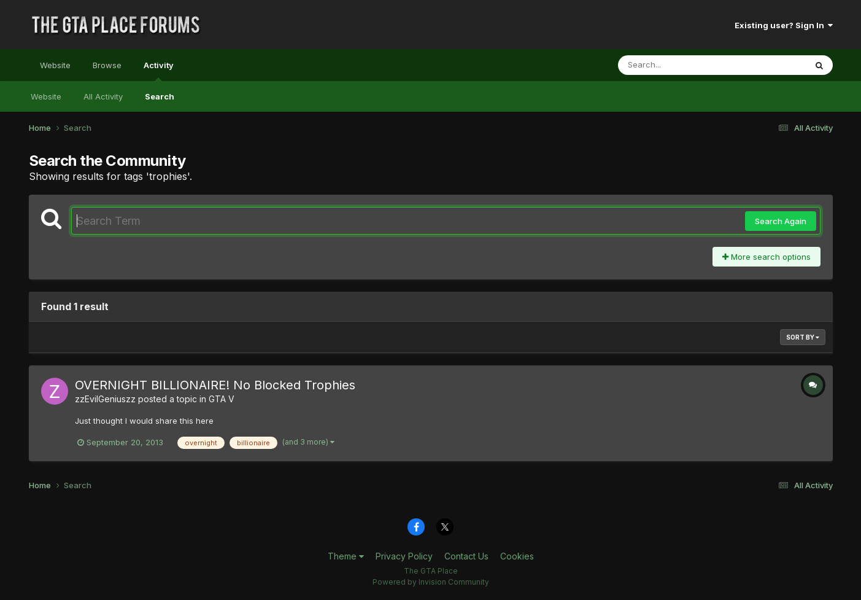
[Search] (678, 65)
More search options (766, 257)
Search (159, 96)
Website (55, 65)
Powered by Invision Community (431, 581)
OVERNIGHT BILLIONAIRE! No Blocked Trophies (215, 385)
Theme (346, 556)
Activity (159, 70)
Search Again (780, 221)
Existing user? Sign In (784, 25)
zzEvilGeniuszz (105, 399)
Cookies (517, 556)
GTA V (221, 399)
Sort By (802, 337)
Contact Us (466, 556)
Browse (107, 65)
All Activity (103, 96)
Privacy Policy (404, 556)
